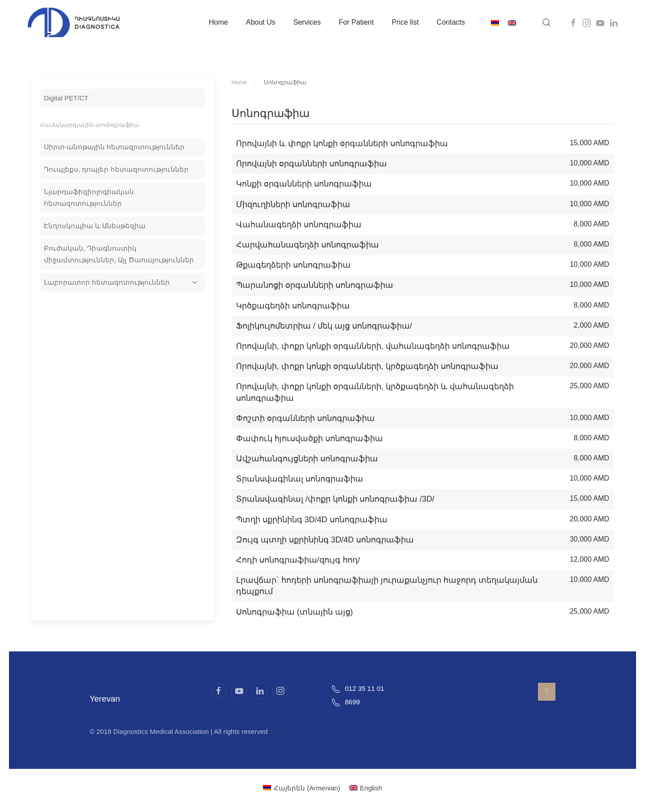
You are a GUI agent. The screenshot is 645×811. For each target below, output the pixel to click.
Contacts (451, 22)
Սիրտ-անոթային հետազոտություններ (114, 147)
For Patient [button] (356, 22)
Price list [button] (404, 22)
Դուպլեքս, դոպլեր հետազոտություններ (116, 169)
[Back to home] (74, 22)
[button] (546, 22)
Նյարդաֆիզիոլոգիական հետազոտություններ (89, 197)
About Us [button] (260, 22)
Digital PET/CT (66, 98)
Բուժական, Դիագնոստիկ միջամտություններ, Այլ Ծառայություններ (119, 254)
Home (218, 22)
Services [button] (307, 22)
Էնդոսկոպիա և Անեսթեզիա (95, 226)
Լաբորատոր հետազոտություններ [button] (121, 282)
